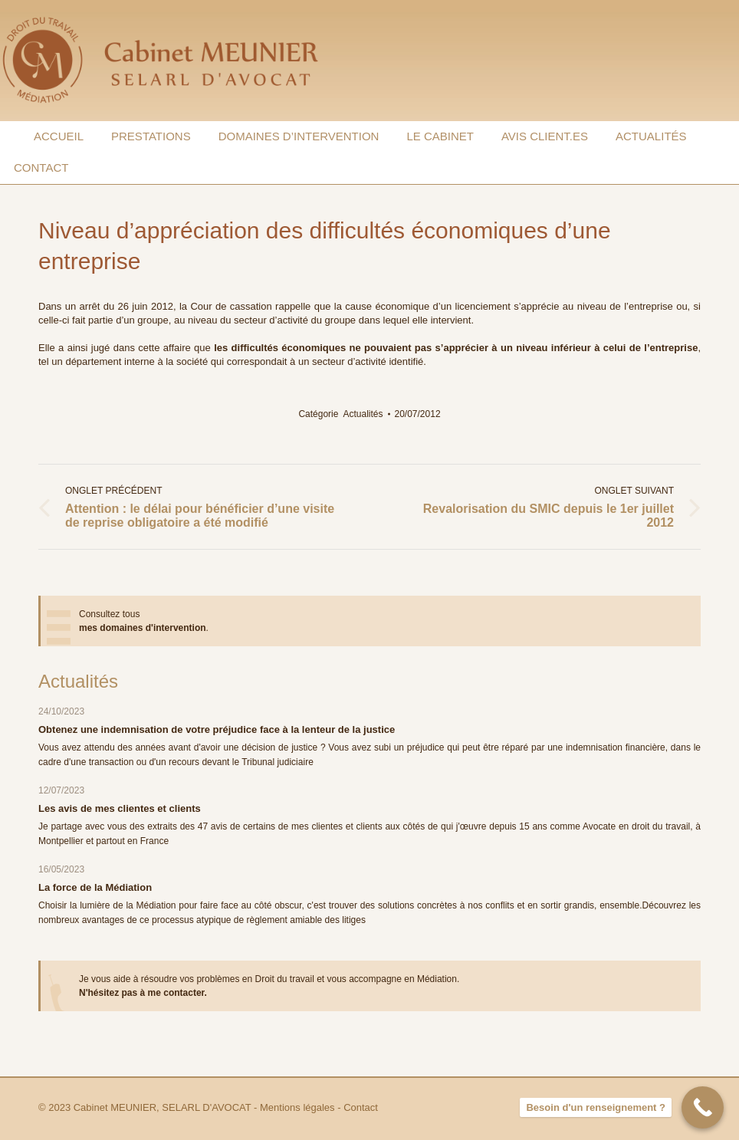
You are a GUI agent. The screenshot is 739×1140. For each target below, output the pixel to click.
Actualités (363, 414)
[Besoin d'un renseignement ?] (703, 1107)
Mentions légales (297, 1107)
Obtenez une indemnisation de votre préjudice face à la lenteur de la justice (216, 729)
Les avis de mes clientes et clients (119, 808)
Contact (360, 1107)
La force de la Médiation (95, 887)
